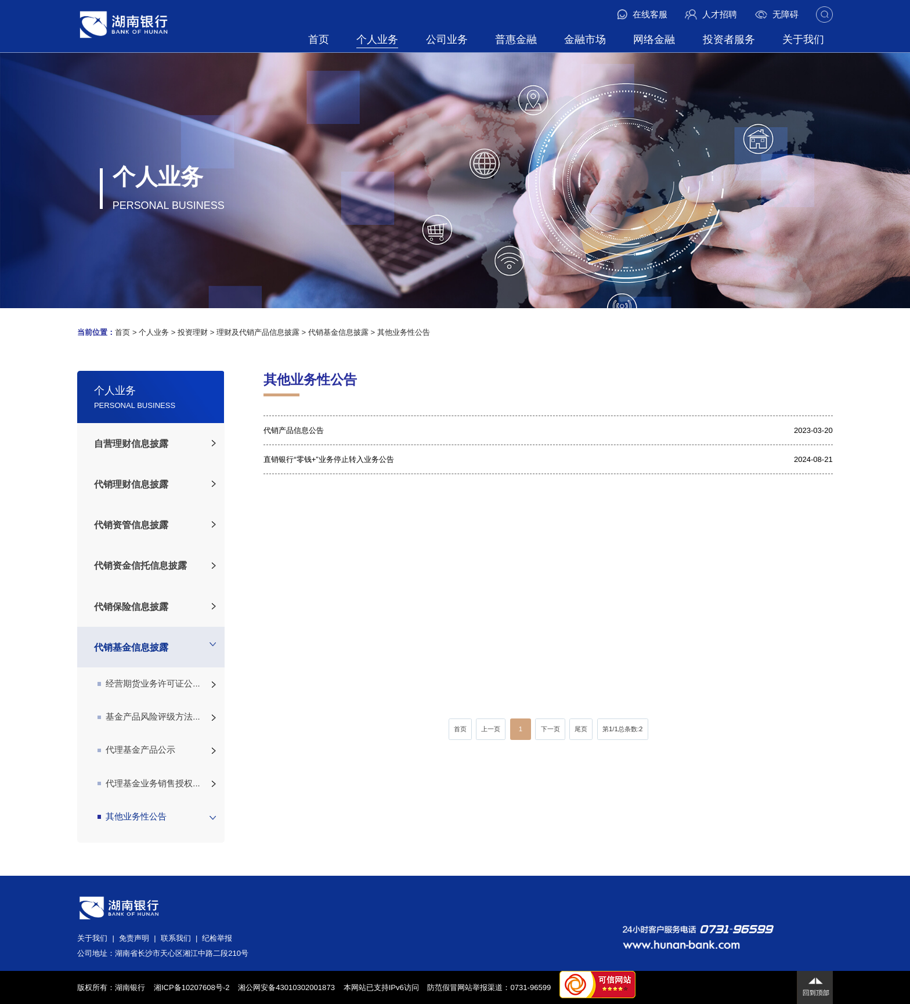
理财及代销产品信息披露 (257, 332)
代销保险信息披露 (131, 606)
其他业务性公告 (403, 332)
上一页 (490, 728)
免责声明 (134, 938)
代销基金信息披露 (338, 332)
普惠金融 (516, 39)
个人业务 (377, 39)
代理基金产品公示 (137, 749)
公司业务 (447, 39)
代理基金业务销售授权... (149, 783)
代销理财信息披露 (131, 484)
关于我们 (803, 39)
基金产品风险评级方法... (149, 716)
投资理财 (193, 332)
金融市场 (585, 39)
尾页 (581, 728)
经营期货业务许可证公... (149, 683)
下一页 (550, 728)
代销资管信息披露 (131, 524)
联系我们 (176, 938)
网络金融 (654, 39)
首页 (318, 39)
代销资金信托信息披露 (140, 565)
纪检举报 (217, 938)
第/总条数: (622, 728)
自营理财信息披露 (131, 443)
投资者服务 (729, 39)
